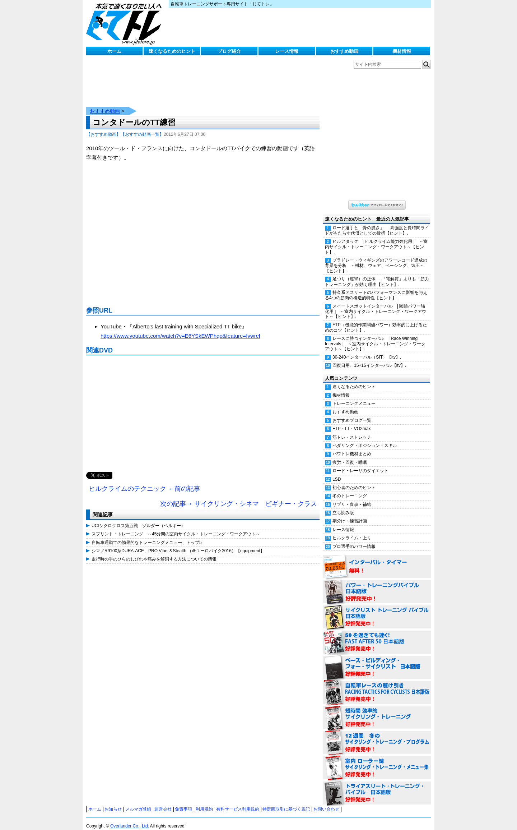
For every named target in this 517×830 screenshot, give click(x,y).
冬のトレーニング (349, 488)
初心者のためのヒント (354, 480)
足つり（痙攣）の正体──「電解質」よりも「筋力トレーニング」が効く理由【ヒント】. (377, 274)
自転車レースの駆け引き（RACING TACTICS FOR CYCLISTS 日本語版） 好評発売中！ (377, 685)
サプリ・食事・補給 (351, 497)
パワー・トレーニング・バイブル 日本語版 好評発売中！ (377, 585)
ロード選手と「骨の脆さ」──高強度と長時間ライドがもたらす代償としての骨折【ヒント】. (377, 223)
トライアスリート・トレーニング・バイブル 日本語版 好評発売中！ (377, 786)
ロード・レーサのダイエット (360, 463)
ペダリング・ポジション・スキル (364, 438)
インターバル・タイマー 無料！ (377, 559)
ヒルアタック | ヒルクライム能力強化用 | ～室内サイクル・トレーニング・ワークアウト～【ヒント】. (376, 240)
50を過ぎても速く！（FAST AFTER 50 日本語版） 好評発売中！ (377, 635)
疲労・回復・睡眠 (349, 455)
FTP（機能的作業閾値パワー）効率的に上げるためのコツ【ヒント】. (376, 320)
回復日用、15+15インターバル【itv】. (369, 358)
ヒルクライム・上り (351, 530)
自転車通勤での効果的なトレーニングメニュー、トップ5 (147, 535)
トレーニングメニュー (354, 396)
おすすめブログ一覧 (351, 413)
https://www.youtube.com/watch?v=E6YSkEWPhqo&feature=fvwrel (180, 329)
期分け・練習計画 (349, 513)
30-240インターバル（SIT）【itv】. (366, 349)
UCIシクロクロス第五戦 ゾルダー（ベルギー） (138, 518)
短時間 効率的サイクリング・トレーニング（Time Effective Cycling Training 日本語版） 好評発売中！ (377, 710)
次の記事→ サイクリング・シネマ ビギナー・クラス (238, 496)
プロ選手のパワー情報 (354, 539)
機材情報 (401, 51)
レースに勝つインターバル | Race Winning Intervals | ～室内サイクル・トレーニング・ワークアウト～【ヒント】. (375, 337)
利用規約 (204, 801)
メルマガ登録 (138, 801)
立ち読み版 (343, 505)
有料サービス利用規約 (237, 801)
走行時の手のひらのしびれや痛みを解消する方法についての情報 (154, 551)
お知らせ (113, 801)
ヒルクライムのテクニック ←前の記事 (144, 481)
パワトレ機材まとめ (351, 446)
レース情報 (286, 51)
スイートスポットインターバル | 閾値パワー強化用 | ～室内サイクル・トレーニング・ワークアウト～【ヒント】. (375, 304)
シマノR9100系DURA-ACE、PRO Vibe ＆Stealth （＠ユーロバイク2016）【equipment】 (178, 543)
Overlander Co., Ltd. (129, 818)
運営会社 (163, 801)
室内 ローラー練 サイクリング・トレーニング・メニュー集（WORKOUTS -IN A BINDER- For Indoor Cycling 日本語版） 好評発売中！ (377, 761)
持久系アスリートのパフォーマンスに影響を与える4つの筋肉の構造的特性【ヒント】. (376, 288)
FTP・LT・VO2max (351, 421)
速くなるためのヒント (172, 51)
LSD (336, 472)
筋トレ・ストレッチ (351, 430)
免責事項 (183, 801)
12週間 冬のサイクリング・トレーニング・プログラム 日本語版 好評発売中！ (377, 735)
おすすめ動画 (344, 51)
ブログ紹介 (229, 51)
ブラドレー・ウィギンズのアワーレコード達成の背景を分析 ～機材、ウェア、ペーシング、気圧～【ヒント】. (376, 258)
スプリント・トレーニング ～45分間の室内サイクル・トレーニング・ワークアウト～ (176, 526)
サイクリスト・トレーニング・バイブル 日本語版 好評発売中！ (377, 610)
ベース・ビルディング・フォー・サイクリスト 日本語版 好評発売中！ (377, 660)
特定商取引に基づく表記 (286, 801)
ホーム (114, 51)
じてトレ (125, 23)
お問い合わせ (326, 801)
